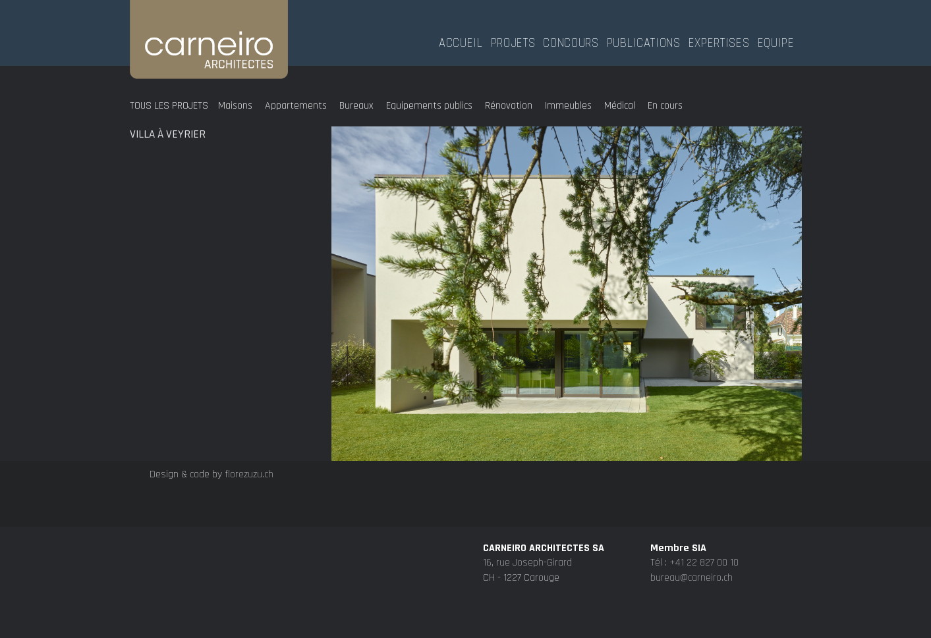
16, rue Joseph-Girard (527, 615)
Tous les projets (169, 106)
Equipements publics (429, 106)
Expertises (719, 41)
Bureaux (356, 106)
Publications (644, 41)
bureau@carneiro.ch (691, 630)
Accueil (461, 41)
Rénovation (508, 106)
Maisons (235, 106)
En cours (665, 106)
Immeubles (568, 106)
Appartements (296, 106)
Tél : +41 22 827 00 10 (694, 615)
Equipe (776, 41)
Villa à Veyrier (168, 134)
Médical (619, 106)
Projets (513, 41)
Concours (570, 41)
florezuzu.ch (249, 474)
